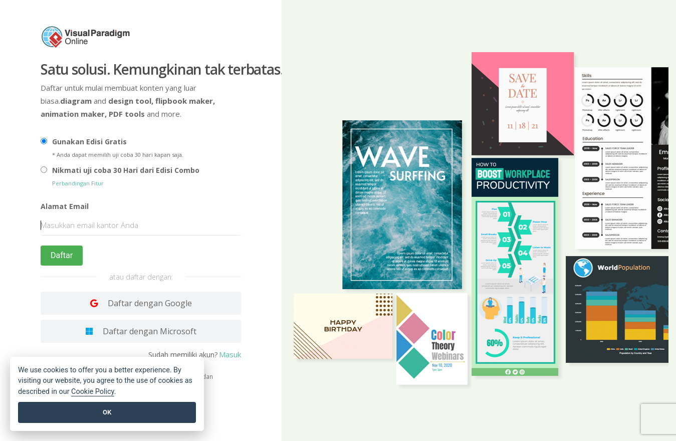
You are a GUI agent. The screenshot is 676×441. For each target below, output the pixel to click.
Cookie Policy (92, 391)
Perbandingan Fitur (78, 183)
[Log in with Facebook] (141, 331)
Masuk (230, 354)
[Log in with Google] (141, 303)
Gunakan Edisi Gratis (89, 141)
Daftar (62, 255)
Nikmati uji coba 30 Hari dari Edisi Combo (125, 170)
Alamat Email (65, 206)
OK (107, 412)
